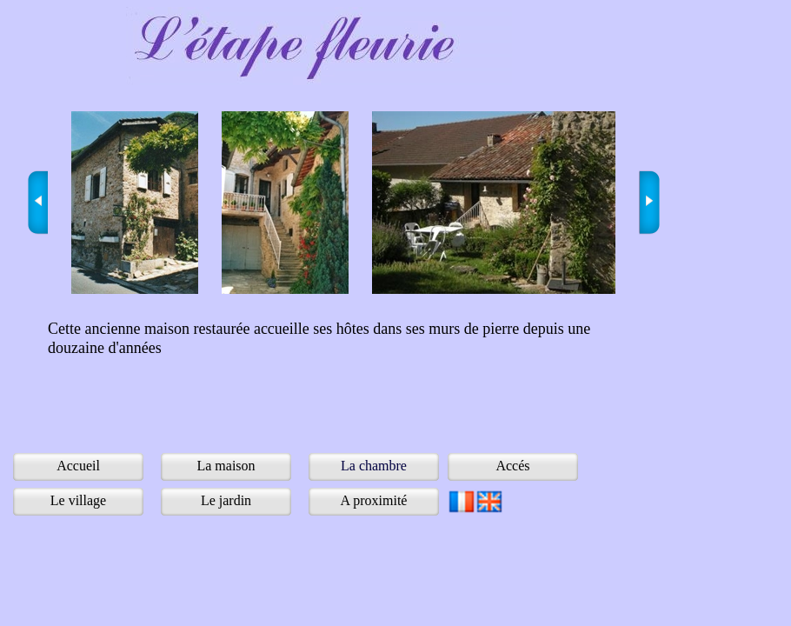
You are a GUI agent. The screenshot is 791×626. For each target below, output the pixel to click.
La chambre (374, 465)
